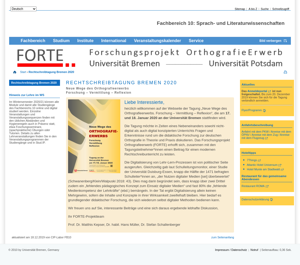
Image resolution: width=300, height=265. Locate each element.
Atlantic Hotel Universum (262, 164)
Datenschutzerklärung (255, 199)
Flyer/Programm (252, 110)
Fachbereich (33, 40)
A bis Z (253, 8)
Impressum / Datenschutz (231, 249)
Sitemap (240, 8)
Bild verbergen (270, 41)
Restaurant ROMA (253, 186)
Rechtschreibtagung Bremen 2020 (34, 82)
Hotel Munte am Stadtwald (263, 169)
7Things (252, 160)
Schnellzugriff (280, 8)
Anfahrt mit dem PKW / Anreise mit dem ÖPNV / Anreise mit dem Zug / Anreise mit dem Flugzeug (266, 134)
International (113, 40)
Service (196, 40)
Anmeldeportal (257, 91)
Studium (61, 40)
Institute (85, 40)
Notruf (254, 249)
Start (23, 72)
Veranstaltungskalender (157, 40)
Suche (265, 8)
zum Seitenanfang (222, 237)
